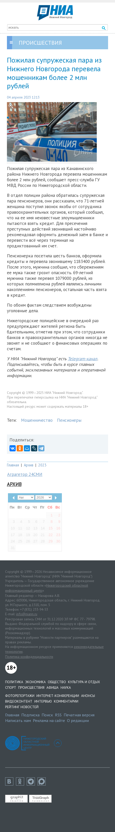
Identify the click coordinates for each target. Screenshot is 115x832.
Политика (14, 682)
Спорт (10, 687)
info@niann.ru (26, 614)
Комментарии (66, 701)
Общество (57, 682)
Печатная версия (79, 714)
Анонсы (88, 695)
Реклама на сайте (49, 720)
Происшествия (31, 687)
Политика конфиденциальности (29, 656)
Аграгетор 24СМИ (24, 474)
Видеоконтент (18, 701)
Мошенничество (37, 420)
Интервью (43, 701)
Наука (66, 687)
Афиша (52, 687)
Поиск (47, 714)
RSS (58, 714)
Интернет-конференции (57, 695)
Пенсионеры (69, 420)
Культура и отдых (84, 682)
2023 (42, 465)
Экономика (35, 682)
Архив (28, 465)
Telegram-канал (82, 358)
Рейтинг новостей (22, 707)
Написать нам (18, 720)
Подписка (30, 714)
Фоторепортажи (19, 695)
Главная (13, 465)
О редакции (78, 720)
